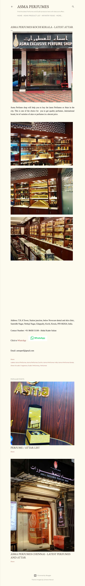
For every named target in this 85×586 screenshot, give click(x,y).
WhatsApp (21, 340)
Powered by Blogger (42, 575)
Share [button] (12, 359)
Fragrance (23, 365)
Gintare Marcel (48, 579)
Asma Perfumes (33, 6)
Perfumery (36, 365)
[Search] (73, 6)
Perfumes (43, 365)
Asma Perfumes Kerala (66, 362)
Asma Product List (32, 16)
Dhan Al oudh (15, 365)
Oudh (30, 365)
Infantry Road (48, 16)
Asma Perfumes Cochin (35, 362)
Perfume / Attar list (25, 447)
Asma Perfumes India (50, 362)
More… (59, 16)
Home (19, 16)
